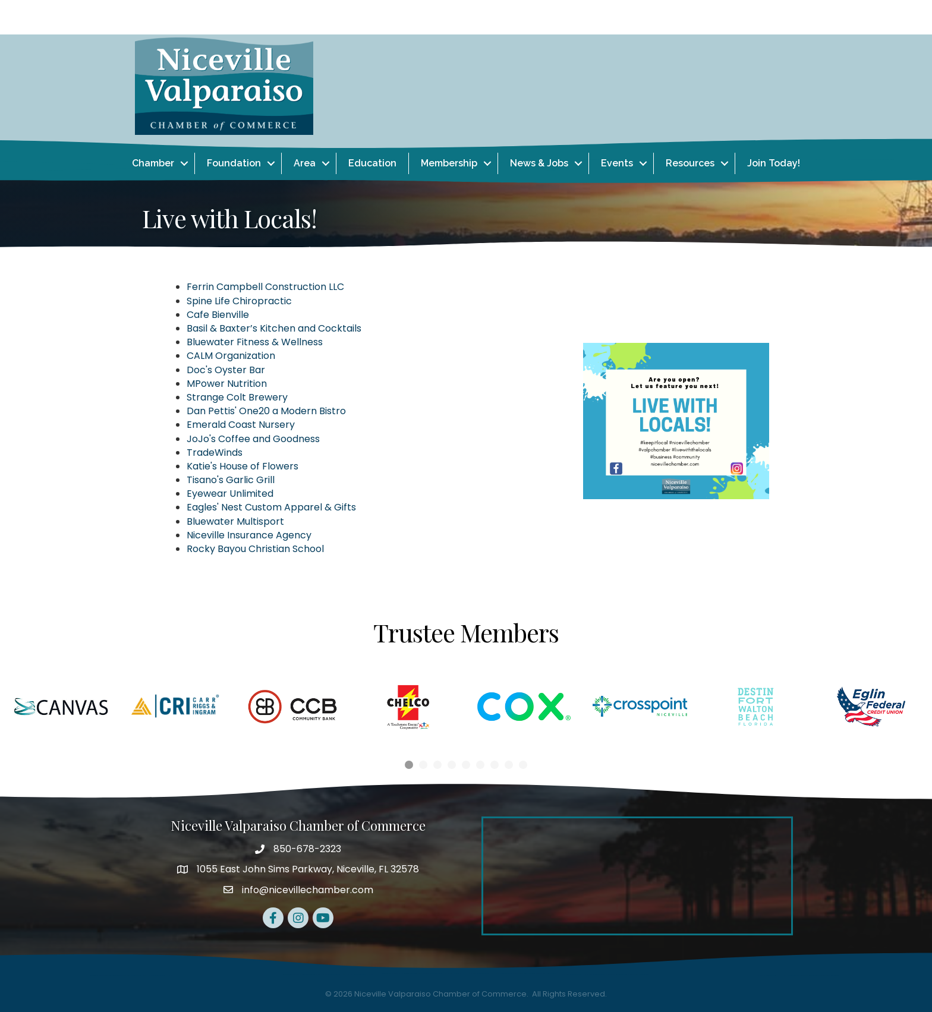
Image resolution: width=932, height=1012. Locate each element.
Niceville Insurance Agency (249, 535)
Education (372, 163)
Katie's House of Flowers (242, 466)
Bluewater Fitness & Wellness (255, 342)
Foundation (234, 163)
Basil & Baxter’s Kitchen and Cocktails (274, 328)
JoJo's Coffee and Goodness (253, 439)
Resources (690, 163)
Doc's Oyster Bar (226, 370)
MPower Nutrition (227, 383)
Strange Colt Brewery (237, 397)
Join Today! (773, 163)
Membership (449, 163)
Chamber (153, 163)
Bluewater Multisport (235, 521)
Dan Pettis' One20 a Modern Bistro (266, 411)
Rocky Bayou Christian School (255, 549)
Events (617, 163)
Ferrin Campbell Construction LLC (265, 287)
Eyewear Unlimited (230, 493)
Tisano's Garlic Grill (231, 480)
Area (305, 163)
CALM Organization (231, 355)
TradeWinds (215, 452)
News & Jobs (539, 163)
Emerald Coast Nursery (241, 424)
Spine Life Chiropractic (239, 301)
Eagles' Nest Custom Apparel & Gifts (271, 507)
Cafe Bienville (218, 314)
